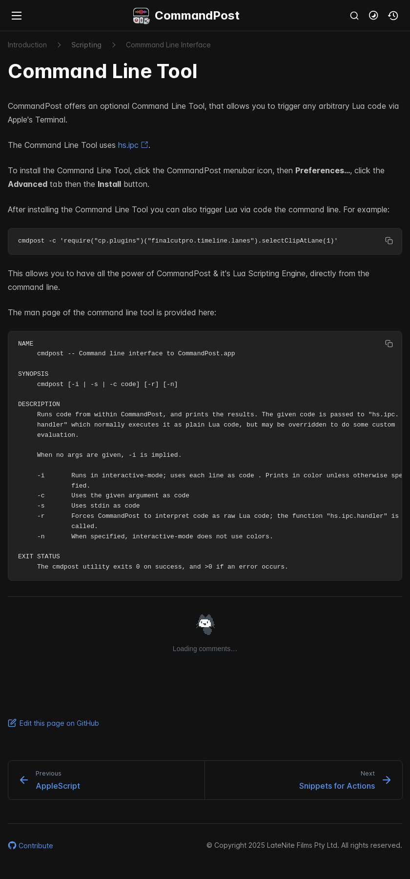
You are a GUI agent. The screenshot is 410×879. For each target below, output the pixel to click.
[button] (374, 15)
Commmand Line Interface (168, 45)
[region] (205, 241)
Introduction (27, 45)
